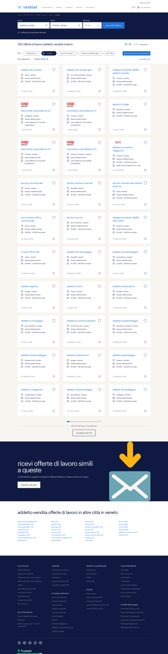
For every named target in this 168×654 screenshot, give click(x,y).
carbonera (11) (23, 529)
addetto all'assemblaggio (125, 252)
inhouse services (59, 612)
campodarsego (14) (25, 524)
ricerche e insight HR (60, 585)
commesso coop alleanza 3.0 (81, 110)
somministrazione (59, 597)
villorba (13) (123, 535)
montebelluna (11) (58, 535)
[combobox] (34, 25)
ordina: (136, 44)
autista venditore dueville (80, 183)
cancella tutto (144, 59)
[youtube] (35, 644)
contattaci (56, 577)
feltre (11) (54, 521)
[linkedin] (19, 644)
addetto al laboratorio (124, 286)
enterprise (90, 581)
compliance (125, 581)
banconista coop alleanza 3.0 (36, 110)
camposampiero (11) (26, 527)
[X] (24, 644)
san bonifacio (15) (92, 532)
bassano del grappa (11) (27, 521)
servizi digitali (57, 616)
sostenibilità (125, 577)
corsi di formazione (25, 574)
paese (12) (89, 521)
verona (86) (123, 527)
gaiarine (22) (56, 524)
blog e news (91, 593)
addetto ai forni (74, 286)
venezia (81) (123, 524)
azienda (70, 7)
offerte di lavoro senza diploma (30, 581)
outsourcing (57, 605)
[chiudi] (46, 25)
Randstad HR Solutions (130, 627)
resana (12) (89, 524)
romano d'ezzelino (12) (94, 527)
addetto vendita (41, 15)
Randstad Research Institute (132, 612)
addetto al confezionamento (81, 320)
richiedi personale (59, 574)
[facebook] (30, 644)
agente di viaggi (121, 104)
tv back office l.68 (30, 252)
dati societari (126, 596)
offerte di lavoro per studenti (29, 577)
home (19, 15)
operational (91, 570)
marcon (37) (56, 529)
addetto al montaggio (32, 320)
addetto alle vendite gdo (79, 70)
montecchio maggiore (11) (61, 538)
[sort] (143, 43)
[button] (47, 59)
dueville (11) (22, 540)
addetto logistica (29, 286)
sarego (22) (89, 538)
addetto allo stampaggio (79, 252)
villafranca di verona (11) (128, 532)
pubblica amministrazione (62, 627)
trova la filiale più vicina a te (97, 605)
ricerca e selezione (59, 601)
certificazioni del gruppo (130, 589)
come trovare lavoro (94, 597)
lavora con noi (126, 574)
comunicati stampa (94, 601)
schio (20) (89, 540)
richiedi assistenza (145, 2)
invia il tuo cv (23, 604)
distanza (86, 20)
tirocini (55, 620)
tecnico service (75, 217)
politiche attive (24, 596)
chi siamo (90, 7)
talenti (59, 7)
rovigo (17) (89, 529)
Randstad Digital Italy (129, 624)
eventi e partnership (129, 585)
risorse (79, 7)
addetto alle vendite (31, 70)
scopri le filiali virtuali (94, 609)
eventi (20, 585)
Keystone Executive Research (133, 620)
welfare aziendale (59, 609)
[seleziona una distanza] (92, 25)
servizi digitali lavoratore (27, 616)
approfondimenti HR (60, 581)
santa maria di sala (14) (94, 535)
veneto (51, 15)
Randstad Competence (130, 616)
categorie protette (25, 600)
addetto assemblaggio (124, 355)
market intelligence (60, 624)
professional (91, 574)
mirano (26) (56, 532)
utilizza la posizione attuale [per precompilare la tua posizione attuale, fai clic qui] (33, 32)
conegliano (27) (24, 535)
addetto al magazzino (32, 389)
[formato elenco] (126, 44)
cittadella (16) (23, 532)
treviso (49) (123, 521)
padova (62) (56, 540)
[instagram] (40, 644)
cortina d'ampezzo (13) (27, 538)
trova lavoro (48, 7)
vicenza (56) (123, 529)
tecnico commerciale (32, 183)
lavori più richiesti (25, 592)
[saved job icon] (53, 69)
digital (88, 577)
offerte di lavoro (28, 15)
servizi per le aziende (60, 570)
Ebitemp (21, 620)
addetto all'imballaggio (124, 389)
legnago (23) (56, 527)
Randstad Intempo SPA (130, 609)
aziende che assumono (27, 589)
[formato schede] (130, 44)
